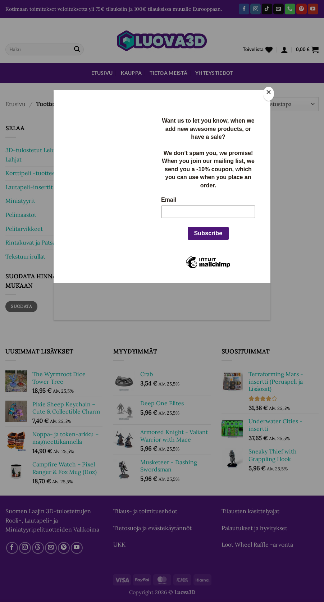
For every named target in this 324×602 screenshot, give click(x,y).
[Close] (268, 94)
